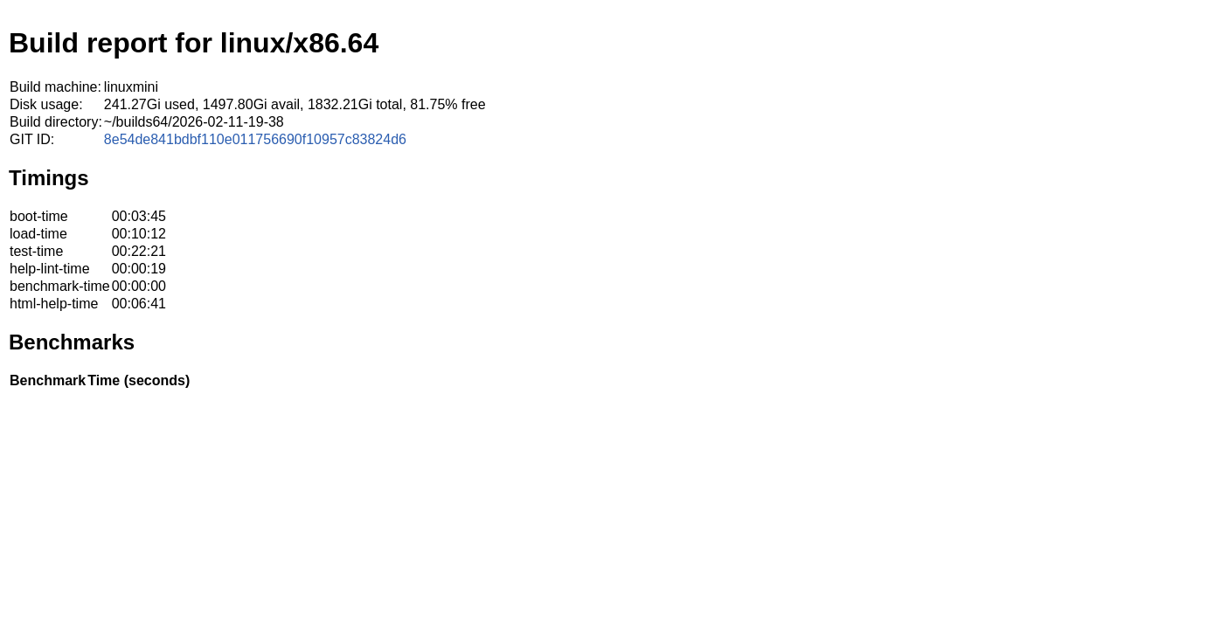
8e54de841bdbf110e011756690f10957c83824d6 (255, 139)
